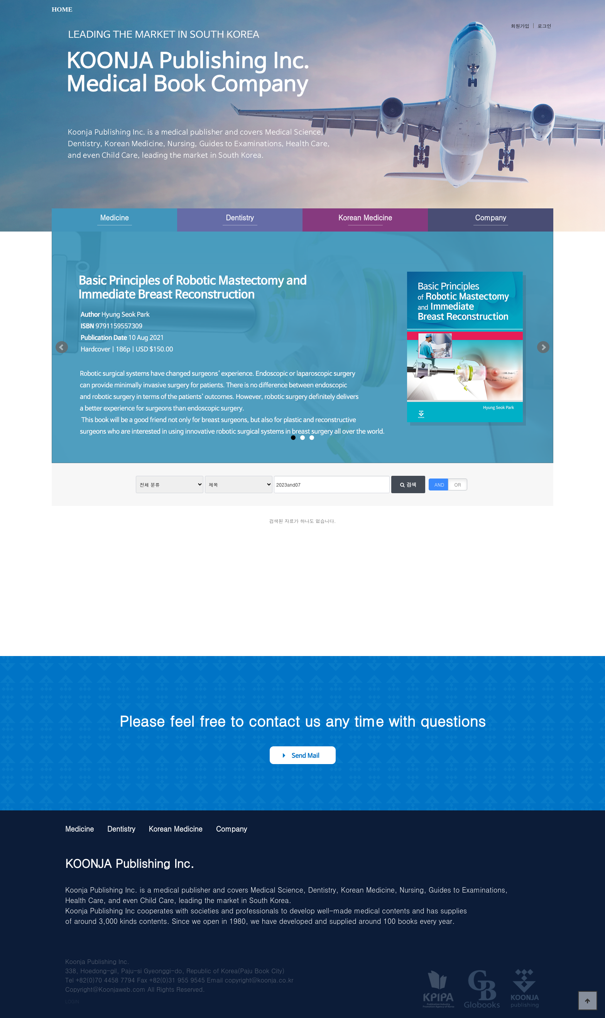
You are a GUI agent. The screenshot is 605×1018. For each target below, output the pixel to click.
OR (458, 484)
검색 (408, 484)
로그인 (544, 25)
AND (439, 484)
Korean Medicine (365, 217)
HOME (62, 9)
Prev (62, 347)
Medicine (114, 217)
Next (543, 347)
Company (490, 217)
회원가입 (520, 25)
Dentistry (239, 217)
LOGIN (72, 1001)
